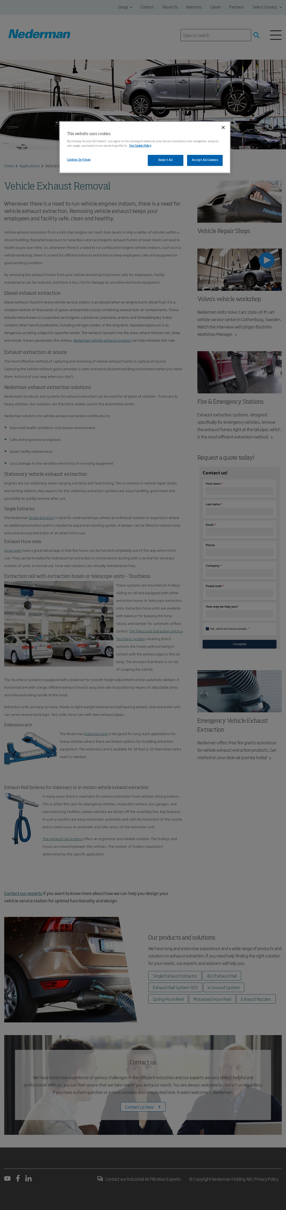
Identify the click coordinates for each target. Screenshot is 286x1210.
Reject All (165, 160)
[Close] (223, 127)
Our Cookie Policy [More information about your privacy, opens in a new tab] (140, 145)
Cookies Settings (78, 159)
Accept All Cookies (205, 160)
